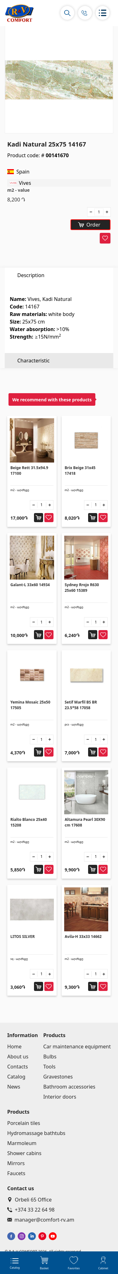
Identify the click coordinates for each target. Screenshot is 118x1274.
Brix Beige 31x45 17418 (80, 470)
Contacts (17, 1066)
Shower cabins (24, 1153)
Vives (25, 182)
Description (30, 275)
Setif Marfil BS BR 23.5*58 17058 (81, 704)
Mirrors (16, 1163)
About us (17, 1056)
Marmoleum (22, 1143)
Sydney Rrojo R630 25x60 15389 (82, 587)
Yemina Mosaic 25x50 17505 (30, 704)
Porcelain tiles (23, 1123)
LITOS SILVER (22, 936)
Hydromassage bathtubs (36, 1133)
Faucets (16, 1173)
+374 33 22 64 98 (30, 1209)
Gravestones (58, 1076)
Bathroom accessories (69, 1086)
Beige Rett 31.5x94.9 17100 (29, 470)
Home (14, 1046)
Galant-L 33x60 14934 (30, 584)
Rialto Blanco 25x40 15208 (28, 822)
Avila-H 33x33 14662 (83, 936)
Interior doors (59, 1096)
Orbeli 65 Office (29, 1199)
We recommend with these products (52, 400)
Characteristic (33, 290)
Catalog (16, 1076)
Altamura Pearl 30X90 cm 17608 (85, 822)
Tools (49, 1066)
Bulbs (49, 1056)
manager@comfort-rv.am (40, 1219)
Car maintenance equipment (77, 1046)
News (13, 1086)
